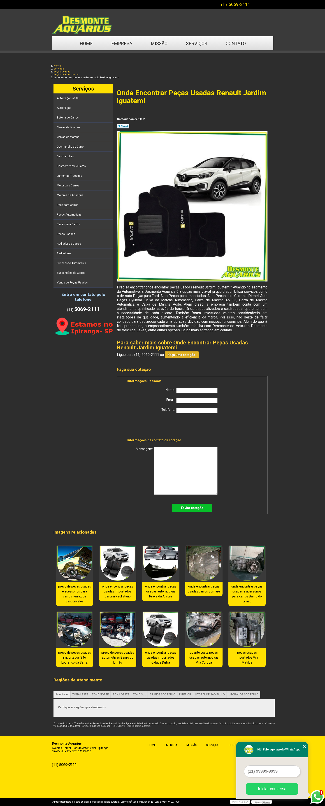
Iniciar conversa (272, 789)
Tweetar (123, 126)
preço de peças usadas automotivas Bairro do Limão (117, 657)
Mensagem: (177, 471)
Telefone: (189, 410)
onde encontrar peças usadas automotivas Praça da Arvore (160, 591)
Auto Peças (64, 107)
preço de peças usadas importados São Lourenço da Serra (74, 657)
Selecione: (61, 694)
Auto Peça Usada (68, 98)
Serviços (196, 43)
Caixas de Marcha (68, 137)
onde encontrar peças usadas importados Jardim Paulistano (117, 591)
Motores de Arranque (70, 195)
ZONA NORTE (100, 694)
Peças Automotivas (69, 214)
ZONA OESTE (121, 694)
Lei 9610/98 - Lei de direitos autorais (131, 726)
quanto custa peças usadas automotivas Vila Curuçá (203, 657)
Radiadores (64, 253)
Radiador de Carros (69, 243)
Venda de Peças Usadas (72, 282)
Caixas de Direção (68, 127)
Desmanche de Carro (70, 146)
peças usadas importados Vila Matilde (247, 657)
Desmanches (65, 156)
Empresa (121, 43)
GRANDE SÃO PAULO (162, 694)
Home (86, 43)
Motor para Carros (68, 185)
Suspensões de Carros (71, 272)
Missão (159, 43)
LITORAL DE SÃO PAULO (210, 694)
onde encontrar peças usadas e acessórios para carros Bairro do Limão (246, 594)
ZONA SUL (139, 694)
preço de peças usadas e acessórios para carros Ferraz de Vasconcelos (74, 594)
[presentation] (156, 426)
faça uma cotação (181, 355)
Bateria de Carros (68, 117)
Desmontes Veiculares (71, 166)
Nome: (192, 390)
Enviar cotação (192, 508)
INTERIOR (185, 694)
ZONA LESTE (80, 694)
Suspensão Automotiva (72, 263)
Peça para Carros (68, 205)
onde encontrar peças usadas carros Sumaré (204, 589)
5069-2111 (239, 4)
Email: (192, 400)
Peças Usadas (66, 234)
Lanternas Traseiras (70, 175)
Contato (236, 43)
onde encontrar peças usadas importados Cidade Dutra (160, 657)
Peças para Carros (69, 224)
